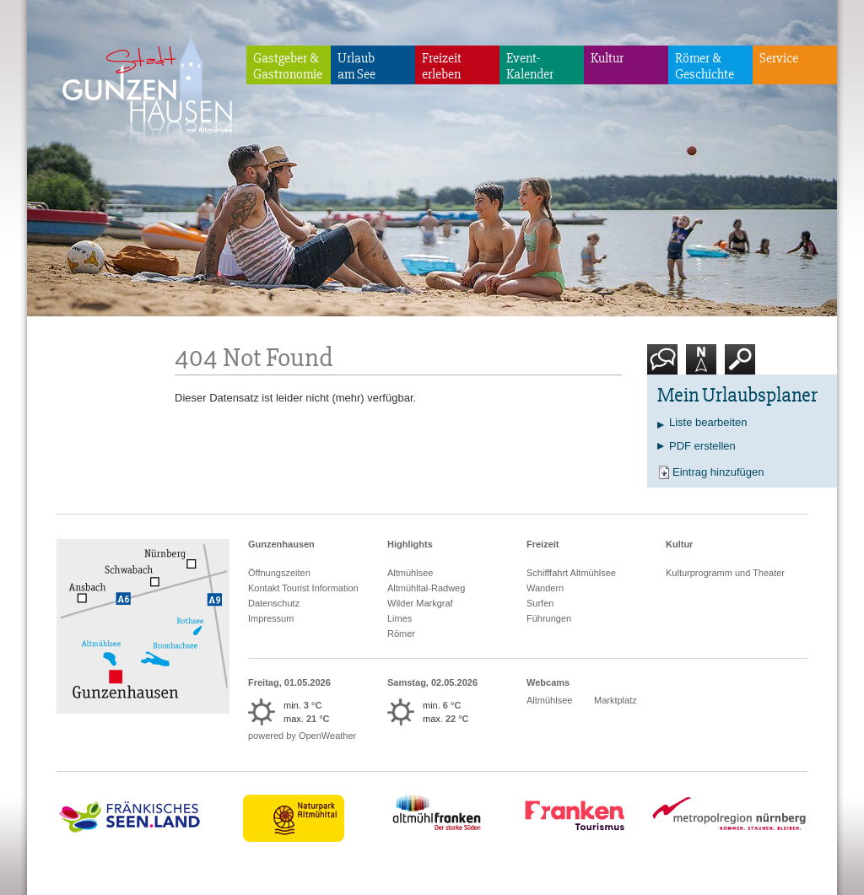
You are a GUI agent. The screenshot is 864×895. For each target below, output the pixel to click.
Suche (740, 365)
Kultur (607, 58)
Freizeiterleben (442, 66)
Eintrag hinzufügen (718, 472)
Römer (401, 633)
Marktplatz (615, 700)
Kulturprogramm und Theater (725, 573)
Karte (701, 365)
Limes (399, 618)
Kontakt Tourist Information (303, 588)
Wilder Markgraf (420, 603)
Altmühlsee (410, 573)
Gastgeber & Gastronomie (287, 66)
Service (778, 58)
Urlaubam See (356, 66)
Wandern (545, 588)
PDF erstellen (702, 445)
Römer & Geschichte (704, 66)
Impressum (271, 618)
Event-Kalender (530, 66)
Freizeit (542, 544)
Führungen (548, 618)
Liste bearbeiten (708, 422)
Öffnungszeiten (279, 573)
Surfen (540, 603)
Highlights (410, 544)
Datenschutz (274, 603)
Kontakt (665, 365)
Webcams (548, 682)
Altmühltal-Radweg (426, 588)
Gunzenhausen (281, 544)
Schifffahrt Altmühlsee (571, 573)
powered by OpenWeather (302, 736)
